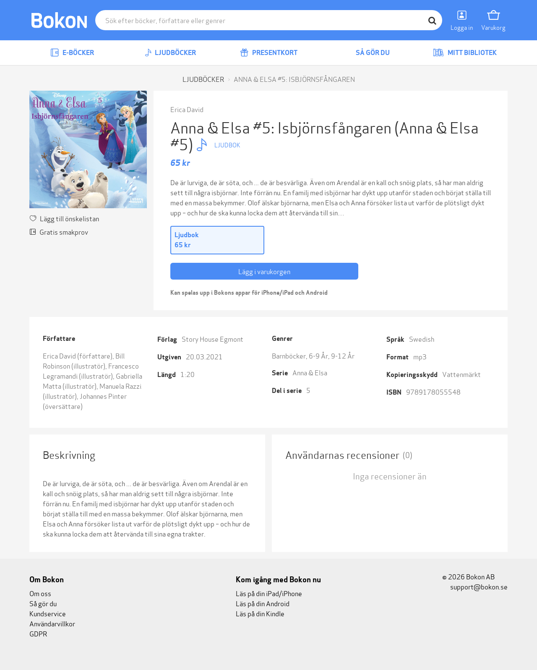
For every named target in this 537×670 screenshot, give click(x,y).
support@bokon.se (475, 586)
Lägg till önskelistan (64, 218)
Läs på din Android (262, 603)
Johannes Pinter (103, 395)
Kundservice (47, 613)
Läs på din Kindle (260, 613)
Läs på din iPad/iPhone (269, 593)
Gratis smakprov (58, 231)
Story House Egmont (212, 338)
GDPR (38, 633)
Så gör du (367, 52)
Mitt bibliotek (465, 52)
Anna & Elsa (309, 372)
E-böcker (72, 52)
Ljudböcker (170, 52)
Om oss (40, 593)
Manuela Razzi (120, 385)
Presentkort (268, 52)
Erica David (186, 109)
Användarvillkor (52, 623)
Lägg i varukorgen (264, 271)
